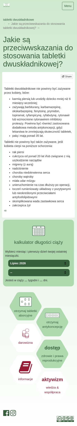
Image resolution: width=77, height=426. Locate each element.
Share (67, 76)
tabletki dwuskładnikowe (18, 19)
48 (5, 210)
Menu (69, 7)
